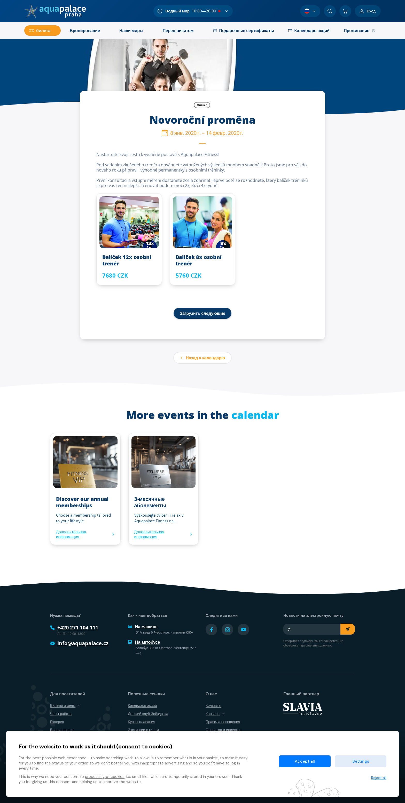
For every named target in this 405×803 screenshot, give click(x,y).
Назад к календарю (202, 358)
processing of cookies (104, 776)
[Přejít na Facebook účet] (211, 629)
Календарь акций (142, 705)
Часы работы (61, 713)
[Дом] (55, 11)
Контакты (213, 705)
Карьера (215, 713)
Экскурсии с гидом (143, 729)
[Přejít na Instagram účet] (227, 629)
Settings (360, 761)
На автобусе (144, 642)
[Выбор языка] (310, 11)
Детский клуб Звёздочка (148, 713)
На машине (143, 626)
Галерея (57, 721)
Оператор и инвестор (224, 729)
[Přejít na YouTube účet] (243, 629)
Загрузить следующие (202, 313)
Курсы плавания (141, 721)
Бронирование (62, 729)
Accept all (305, 761)
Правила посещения (223, 721)
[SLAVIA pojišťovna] (302, 708)
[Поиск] (330, 11)
